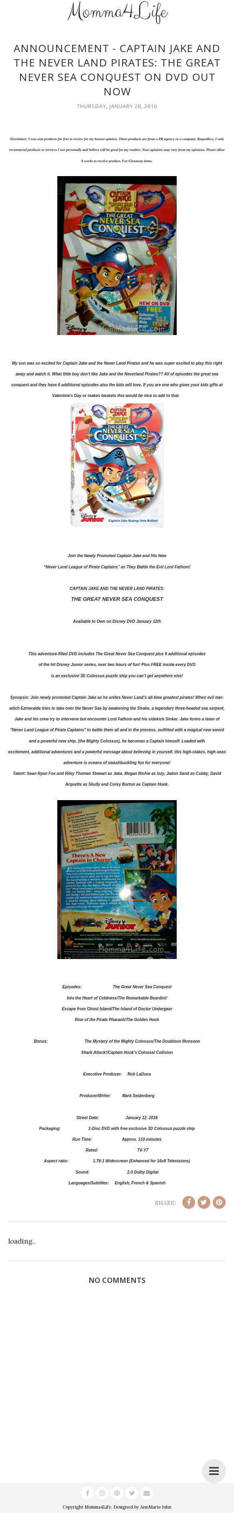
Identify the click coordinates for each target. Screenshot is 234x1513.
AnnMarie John (155, 1507)
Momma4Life (98, 1507)
